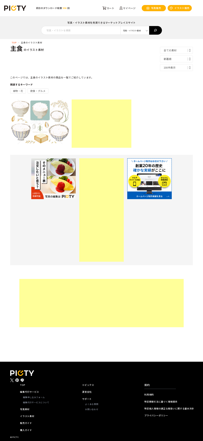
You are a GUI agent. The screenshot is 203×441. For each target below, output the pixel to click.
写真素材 (25, 409)
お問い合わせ (91, 409)
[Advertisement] (101, 123)
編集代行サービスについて (36, 402)
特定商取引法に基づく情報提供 (160, 401)
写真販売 (154, 8)
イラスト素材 (27, 416)
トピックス (88, 385)
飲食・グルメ (38, 91)
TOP (14, 42)
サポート (87, 398)
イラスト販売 (180, 8)
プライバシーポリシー (156, 415)
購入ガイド (26, 430)
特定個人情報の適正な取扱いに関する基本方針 (160, 408)
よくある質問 (91, 404)
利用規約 (149, 394)
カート (108, 8)
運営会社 (87, 391)
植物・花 (18, 91)
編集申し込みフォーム (34, 397)
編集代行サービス (29, 391)
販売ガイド (26, 423)
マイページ (128, 8)
